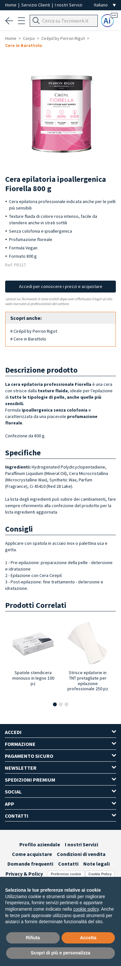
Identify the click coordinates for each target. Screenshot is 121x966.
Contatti (68, 863)
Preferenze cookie (66, 874)
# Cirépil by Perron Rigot (33, 331)
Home (11, 5)
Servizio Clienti (36, 5)
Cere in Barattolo (23, 45)
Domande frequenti (30, 863)
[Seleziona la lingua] (105, 5)
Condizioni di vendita (81, 854)
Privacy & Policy (24, 873)
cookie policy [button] (86, 909)
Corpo (29, 38)
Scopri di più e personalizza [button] (60, 952)
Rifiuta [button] (33, 937)
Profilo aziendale (39, 844)
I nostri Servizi (68, 5)
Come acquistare (32, 854)
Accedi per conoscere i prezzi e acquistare (60, 286)
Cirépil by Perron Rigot (63, 38)
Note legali (96, 863)
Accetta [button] (88, 937)
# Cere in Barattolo (28, 339)
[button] (55, 704)
